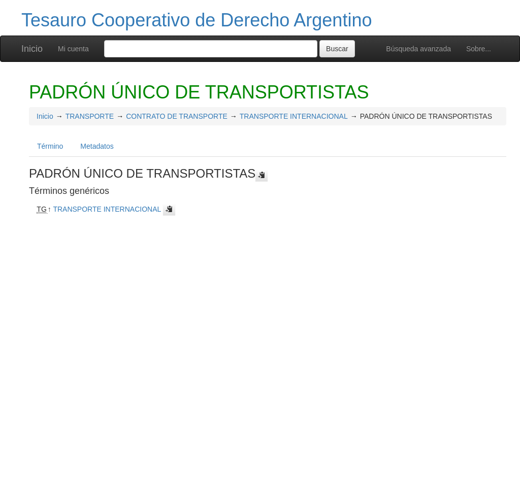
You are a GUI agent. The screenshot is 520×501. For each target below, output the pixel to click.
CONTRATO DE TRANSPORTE (177, 116)
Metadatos (96, 146)
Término (50, 146)
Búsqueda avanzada (418, 49)
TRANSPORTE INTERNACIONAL (294, 116)
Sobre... (478, 49)
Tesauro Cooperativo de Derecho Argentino (196, 20)
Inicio (32, 49)
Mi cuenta (73, 49)
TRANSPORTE (90, 116)
